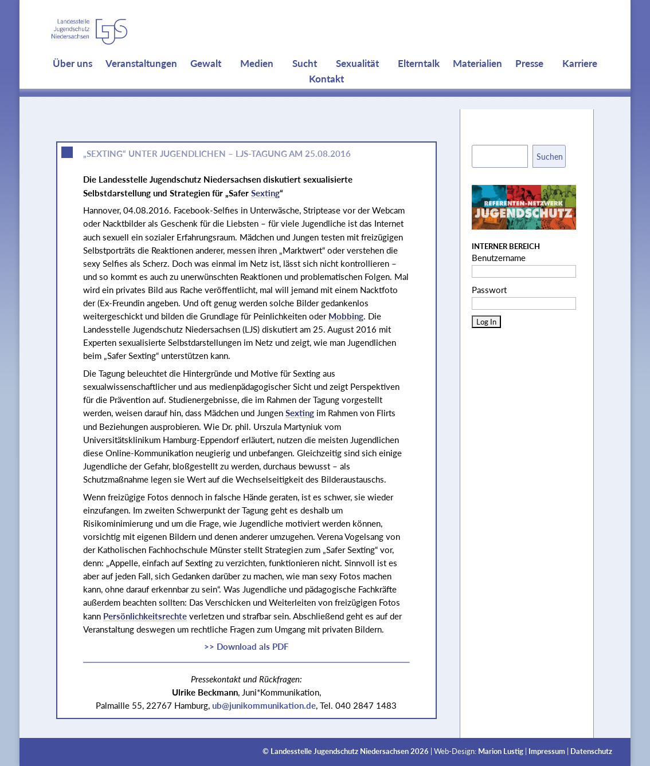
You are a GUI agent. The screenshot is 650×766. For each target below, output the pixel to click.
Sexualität (357, 86)
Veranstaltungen (141, 86)
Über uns (72, 86)
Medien (256, 86)
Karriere (579, 86)
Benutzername (499, 257)
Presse (529, 86)
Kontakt (326, 101)
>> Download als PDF (246, 646)
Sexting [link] (265, 193)
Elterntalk (419, 86)
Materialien (477, 86)
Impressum (546, 751)
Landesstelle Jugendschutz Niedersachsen (340, 751)
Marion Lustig (500, 751)
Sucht (304, 86)
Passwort (489, 290)
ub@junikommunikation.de (264, 705)
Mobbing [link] (345, 316)
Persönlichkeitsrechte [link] (145, 616)
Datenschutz (591, 751)
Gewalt (205, 86)
